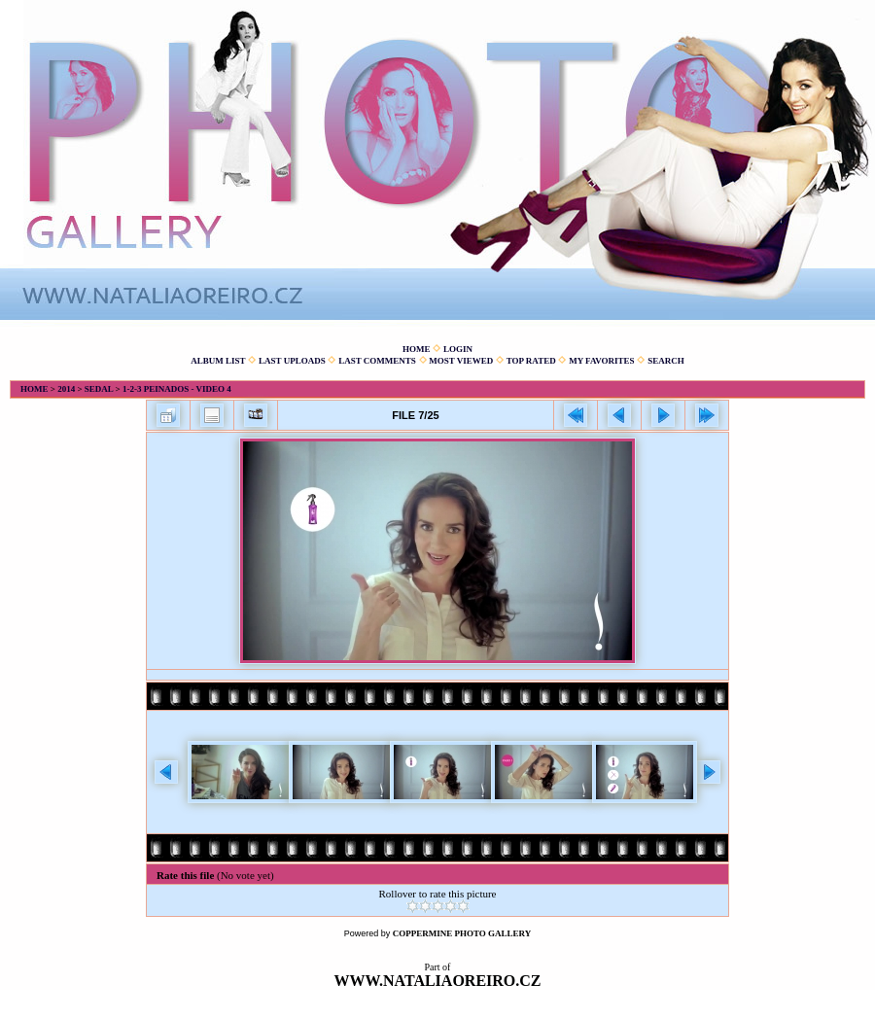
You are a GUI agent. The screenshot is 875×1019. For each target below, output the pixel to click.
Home (416, 349)
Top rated (531, 361)
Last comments (377, 361)
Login (457, 349)
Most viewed (461, 361)
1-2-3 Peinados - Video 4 (176, 389)
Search (666, 361)
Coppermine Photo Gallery (462, 933)
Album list (218, 361)
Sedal (99, 389)
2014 (66, 389)
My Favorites (601, 361)
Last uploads (292, 361)
